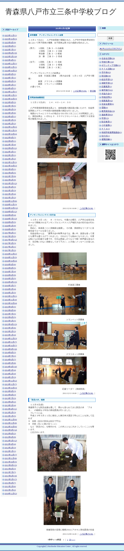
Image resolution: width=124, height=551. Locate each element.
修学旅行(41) (107, 90)
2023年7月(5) (10, 106)
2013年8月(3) (10, 395)
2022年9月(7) (10, 138)
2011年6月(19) (11, 476)
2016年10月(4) (11, 261)
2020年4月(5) (10, 229)
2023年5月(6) (10, 113)
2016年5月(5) (10, 278)
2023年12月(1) (11, 92)
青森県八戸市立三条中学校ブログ (60, 12)
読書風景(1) (107, 87)
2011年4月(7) (10, 483)
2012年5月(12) (11, 441)
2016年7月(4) (10, 272)
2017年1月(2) (10, 250)
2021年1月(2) (10, 198)
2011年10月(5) (11, 462)
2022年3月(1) (10, 152)
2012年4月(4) (10, 444)
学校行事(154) (108, 62)
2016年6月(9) (10, 275)
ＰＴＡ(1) (106, 129)
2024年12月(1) (11, 64)
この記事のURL (80, 91)
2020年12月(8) (11, 201)
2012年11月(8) (11, 423)
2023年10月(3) (11, 99)
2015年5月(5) (10, 321)
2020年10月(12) (11, 208)
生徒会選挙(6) (108, 104)
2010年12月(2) (11, 494)
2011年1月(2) (10, 490)
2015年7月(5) (10, 314)
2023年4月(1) (10, 117)
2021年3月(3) (10, 191)
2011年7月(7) (10, 472)
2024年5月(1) (10, 85)
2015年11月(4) (11, 300)
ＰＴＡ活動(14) (108, 69)
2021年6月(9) (10, 180)
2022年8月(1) (10, 141)
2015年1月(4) (10, 335)
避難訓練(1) (107, 139)
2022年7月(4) (10, 145)
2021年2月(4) (10, 194)
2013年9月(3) (10, 391)
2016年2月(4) (10, 289)
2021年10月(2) (11, 166)
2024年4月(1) (10, 88)
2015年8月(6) (10, 310)
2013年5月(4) (10, 405)
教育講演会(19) (108, 111)
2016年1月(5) (10, 293)
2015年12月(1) (11, 296)
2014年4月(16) (11, 367)
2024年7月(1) (10, 78)
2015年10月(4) (11, 303)
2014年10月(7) (11, 346)
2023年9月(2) (10, 102)
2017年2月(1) (10, 247)
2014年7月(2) (10, 356)
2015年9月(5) (10, 307)
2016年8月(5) (10, 268)
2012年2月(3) (10, 448)
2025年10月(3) (11, 39)
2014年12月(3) (11, 338)
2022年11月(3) (11, 131)
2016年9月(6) (10, 265)
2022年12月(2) (11, 127)
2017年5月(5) (10, 236)
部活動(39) (106, 76)
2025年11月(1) (11, 35)
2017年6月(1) (10, 233)
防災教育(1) (107, 122)
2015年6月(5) (10, 317)
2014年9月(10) (11, 349)
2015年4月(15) (11, 324)
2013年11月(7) (11, 384)
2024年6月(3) (10, 81)
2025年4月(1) (10, 60)
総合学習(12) (107, 79)
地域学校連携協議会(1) (112, 132)
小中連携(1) (107, 125)
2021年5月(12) (11, 183)
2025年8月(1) (10, 46)
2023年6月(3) (10, 109)
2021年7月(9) (10, 176)
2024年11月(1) (11, 67)
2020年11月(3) (11, 205)
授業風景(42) (107, 101)
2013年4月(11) (11, 409)
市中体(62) (106, 72)
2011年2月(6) (10, 486)
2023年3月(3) (10, 120)
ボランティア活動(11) (111, 65)
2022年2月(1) (10, 155)
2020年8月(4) (10, 215)
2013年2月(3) (10, 412)
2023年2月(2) (10, 124)
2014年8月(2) (10, 352)
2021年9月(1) (10, 169)
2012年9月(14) (11, 430)
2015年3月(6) (10, 328)
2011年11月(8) (11, 458)
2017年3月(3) (10, 243)
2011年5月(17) (11, 479)
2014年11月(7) (11, 342)
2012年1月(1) (10, 451)
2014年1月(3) (10, 377)
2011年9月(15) (11, 465)
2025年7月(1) (10, 50)
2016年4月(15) (11, 282)
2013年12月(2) (11, 381)
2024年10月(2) (11, 71)
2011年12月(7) (11, 455)
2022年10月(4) (11, 134)
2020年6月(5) (10, 222)
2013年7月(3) (10, 398)
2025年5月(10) (11, 57)
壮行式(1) (106, 136)
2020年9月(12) (11, 212)
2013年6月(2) (10, 402)
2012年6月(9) (10, 437)
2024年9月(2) (10, 74)
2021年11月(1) (11, 162)
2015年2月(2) (10, 331)
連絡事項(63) (107, 115)
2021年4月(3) (10, 187)
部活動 (93, 91)
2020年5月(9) (10, 226)
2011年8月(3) (10, 469)
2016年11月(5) (11, 257)
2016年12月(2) (11, 254)
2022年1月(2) (10, 159)
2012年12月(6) (11, 420)
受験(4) (105, 108)
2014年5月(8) (10, 363)
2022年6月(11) (11, 148)
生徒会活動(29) (108, 58)
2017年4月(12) (11, 240)
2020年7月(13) (11, 219)
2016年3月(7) (10, 286)
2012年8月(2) (10, 434)
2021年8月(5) (10, 173)
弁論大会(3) (107, 94)
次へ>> (72, 540)
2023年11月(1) (11, 95)
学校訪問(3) (107, 97)
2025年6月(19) (11, 53)
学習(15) (105, 118)
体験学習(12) (107, 83)
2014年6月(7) (10, 360)
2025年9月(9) (10, 43)
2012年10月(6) (11, 427)
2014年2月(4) (10, 374)
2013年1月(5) (10, 416)
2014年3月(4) (10, 370)
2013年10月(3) (11, 388)
